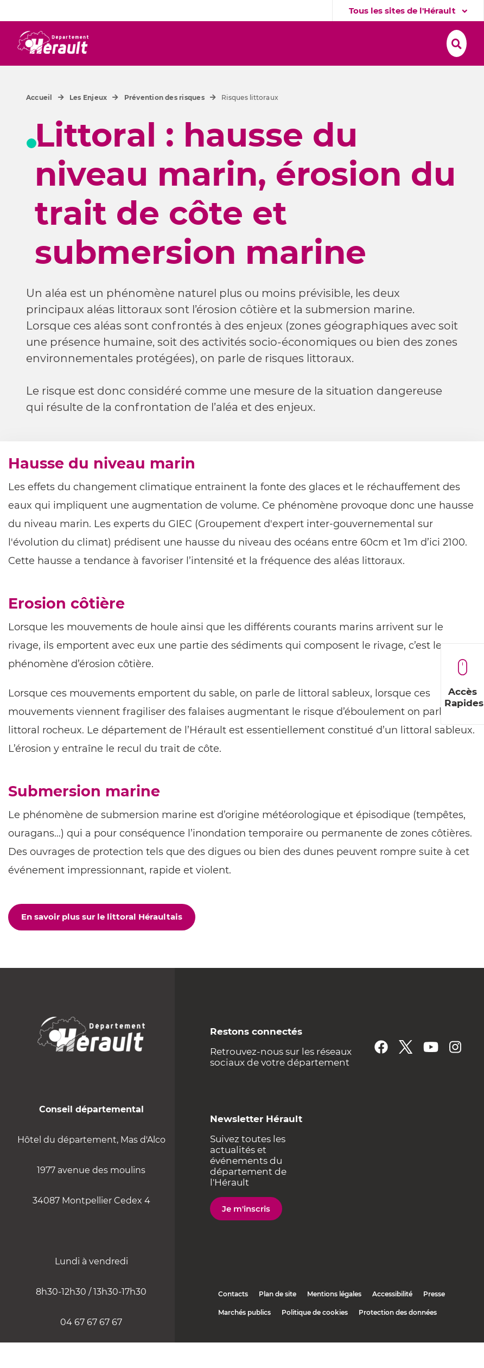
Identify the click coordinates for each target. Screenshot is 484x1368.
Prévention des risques (164, 123)
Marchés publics (244, 1338)
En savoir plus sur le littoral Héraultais (101, 942)
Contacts (233, 1319)
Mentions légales (334, 1319)
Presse (434, 1319)
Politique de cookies (315, 1338)
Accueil (39, 123)
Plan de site (277, 1319)
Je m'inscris (246, 1234)
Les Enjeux (88, 123)
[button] (142, 42)
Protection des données (398, 1338)
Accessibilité (392, 1319)
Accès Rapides (463, 683)
